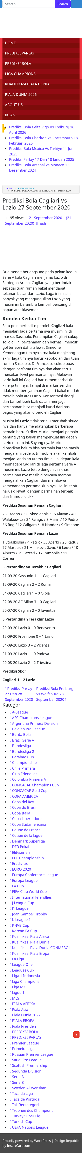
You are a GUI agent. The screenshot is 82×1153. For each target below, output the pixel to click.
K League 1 (21, 919)
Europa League (24, 880)
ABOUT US (14, 104)
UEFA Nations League (30, 1127)
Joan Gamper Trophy (29, 914)
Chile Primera (23, 768)
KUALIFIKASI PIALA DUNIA (27, 84)
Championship (24, 762)
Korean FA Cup (24, 930)
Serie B (18, 1082)
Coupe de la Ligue (27, 835)
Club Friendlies (24, 773)
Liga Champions (25, 981)
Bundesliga (21, 745)
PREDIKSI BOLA (18, 63)
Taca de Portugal (26, 1099)
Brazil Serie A (23, 740)
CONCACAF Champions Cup (35, 785)
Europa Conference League (35, 874)
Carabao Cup (23, 756)
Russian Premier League (32, 1054)
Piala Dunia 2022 (26, 1015)
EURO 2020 (21, 869)
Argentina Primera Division (35, 723)
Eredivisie (20, 863)
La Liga (18, 958)
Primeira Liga (23, 1048)
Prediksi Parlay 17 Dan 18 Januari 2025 (41, 159)
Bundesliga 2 (23, 751)
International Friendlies (32, 897)
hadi (42, 223)
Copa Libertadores (27, 818)
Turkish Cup (22, 1121)
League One (22, 964)
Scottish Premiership (29, 1065)
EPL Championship (28, 857)
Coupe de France (26, 829)
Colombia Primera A (29, 779)
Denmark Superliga (28, 841)
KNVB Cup (20, 925)
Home (9, 188)
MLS (15, 998)
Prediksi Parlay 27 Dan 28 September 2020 (19, 694)
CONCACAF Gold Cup (29, 790)
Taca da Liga (22, 1093)
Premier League (25, 1043)
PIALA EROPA (23, 1020)
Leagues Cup (23, 970)
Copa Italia (21, 813)
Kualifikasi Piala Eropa (30, 953)
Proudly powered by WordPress (26, 1140)
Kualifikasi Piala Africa (30, 936)
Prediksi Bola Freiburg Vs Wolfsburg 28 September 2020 (55, 694)
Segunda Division (26, 1071)
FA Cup (18, 885)
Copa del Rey (23, 801)
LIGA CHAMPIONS (20, 73)
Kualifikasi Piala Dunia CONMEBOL (41, 947)
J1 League (20, 908)
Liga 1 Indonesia (26, 975)
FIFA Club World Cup (29, 891)
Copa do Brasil (24, 807)
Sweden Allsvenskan (29, 1087)
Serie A (18, 1076)
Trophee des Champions (32, 1110)
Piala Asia (20, 1009)
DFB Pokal (20, 846)
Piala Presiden (24, 1026)
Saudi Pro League (27, 1059)
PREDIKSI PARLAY (19, 53)
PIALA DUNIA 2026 (21, 94)
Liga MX (18, 986)
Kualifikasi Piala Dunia (30, 942)
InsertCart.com (18, 1145)
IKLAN (10, 114)
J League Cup (23, 902)
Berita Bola (21, 734)
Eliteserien (21, 852)
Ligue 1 (18, 992)
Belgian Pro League (28, 728)
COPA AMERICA (25, 796)
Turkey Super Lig (26, 1115)
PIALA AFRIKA (23, 1003)
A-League (20, 712)
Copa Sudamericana (29, 824)
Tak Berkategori (25, 1104)
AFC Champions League (32, 717)
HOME (10, 42)
